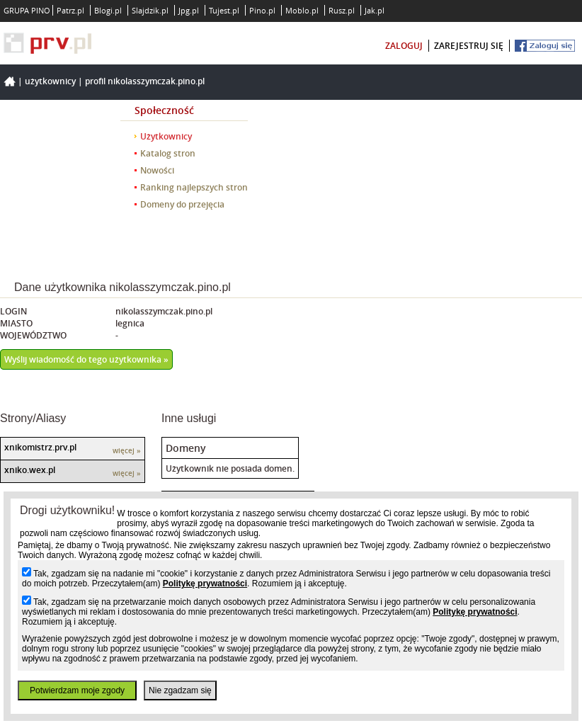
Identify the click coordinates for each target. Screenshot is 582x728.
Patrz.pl (70, 10)
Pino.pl (262, 10)
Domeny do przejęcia (182, 204)
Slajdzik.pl (150, 10)
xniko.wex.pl (29, 470)
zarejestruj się (468, 46)
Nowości (157, 170)
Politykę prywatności (205, 583)
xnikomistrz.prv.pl (40, 447)
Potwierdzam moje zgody (77, 690)
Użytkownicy (50, 81)
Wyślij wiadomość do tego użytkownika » (86, 359)
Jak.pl (374, 10)
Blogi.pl (108, 10)
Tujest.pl (224, 10)
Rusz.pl (342, 10)
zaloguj (404, 46)
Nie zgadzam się (180, 690)
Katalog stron (167, 153)
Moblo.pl (302, 10)
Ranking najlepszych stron (194, 187)
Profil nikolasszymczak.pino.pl (145, 81)
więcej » (127, 450)
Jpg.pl (188, 10)
